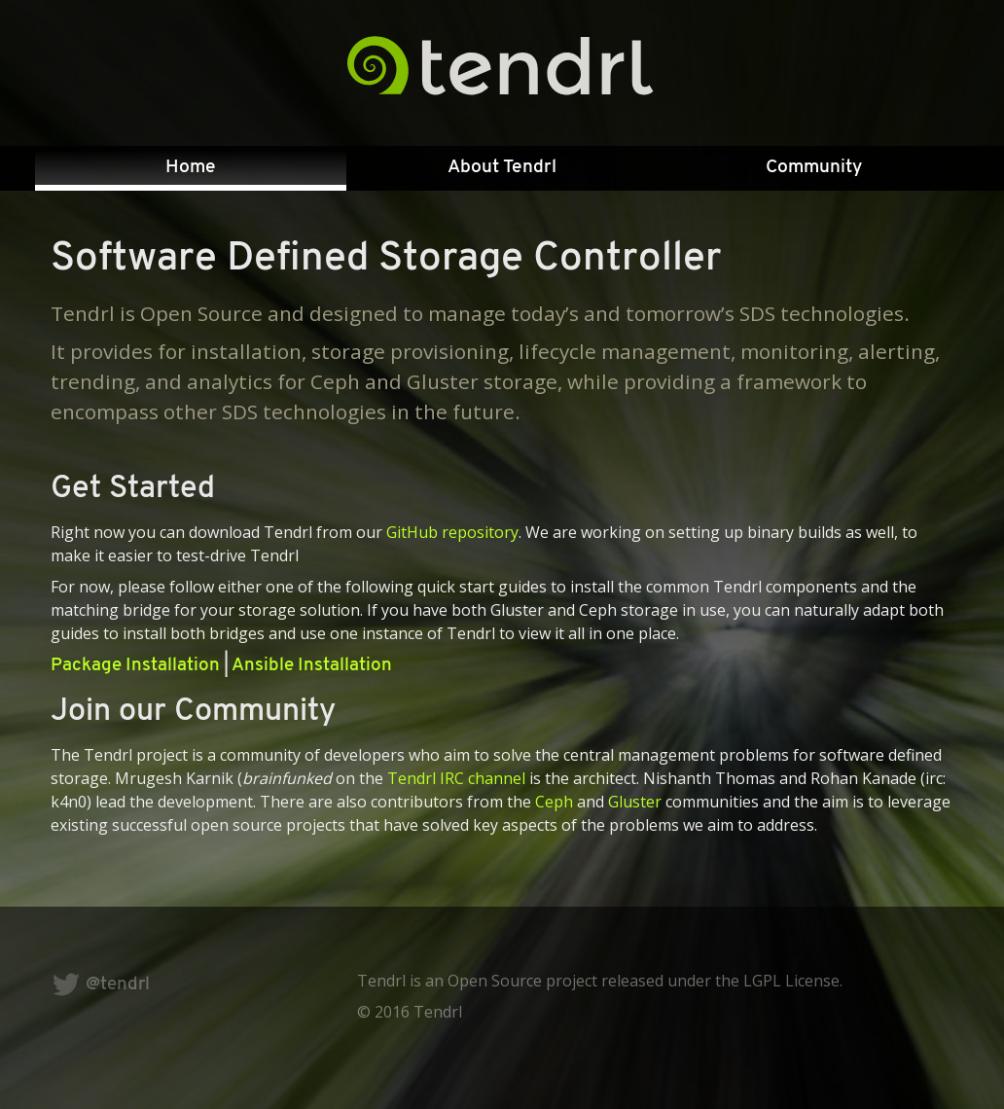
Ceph (554, 801)
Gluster (635, 801)
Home (190, 168)
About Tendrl (502, 168)
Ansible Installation (312, 666)
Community (814, 168)
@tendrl (100, 985)
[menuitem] (190, 168)
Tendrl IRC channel (456, 778)
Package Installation (135, 666)
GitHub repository (452, 532)
